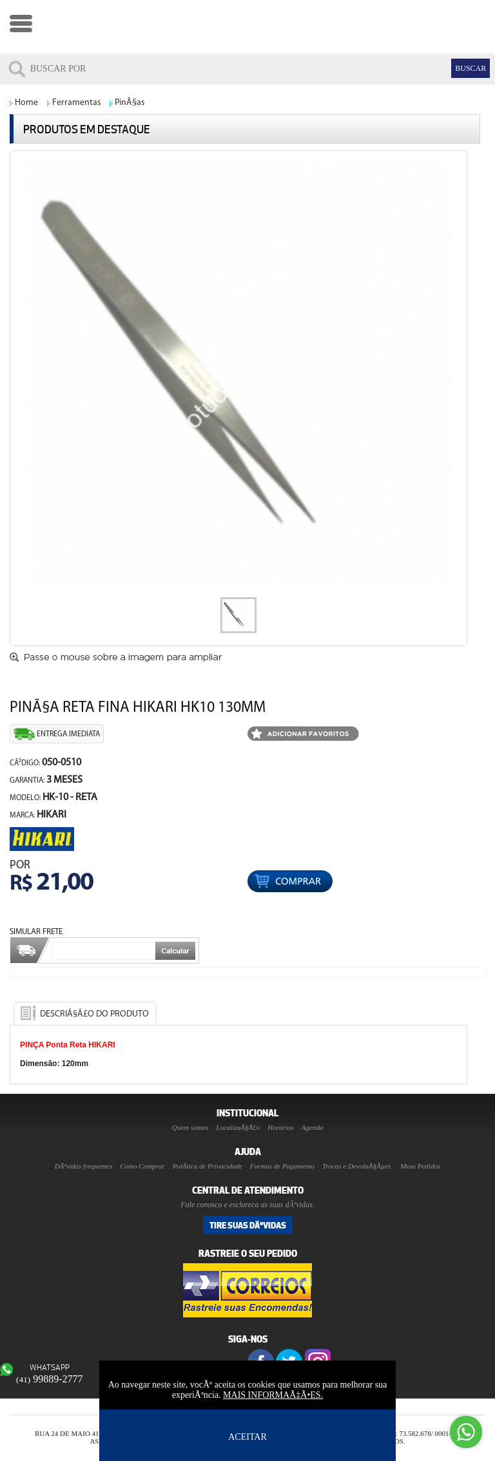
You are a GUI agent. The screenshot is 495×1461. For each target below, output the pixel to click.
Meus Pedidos (420, 1166)
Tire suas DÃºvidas (247, 1225)
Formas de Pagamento (282, 1166)
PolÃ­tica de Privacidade (207, 1166)
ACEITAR (247, 1437)
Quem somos (190, 1127)
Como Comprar (142, 1166)
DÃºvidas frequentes (83, 1166)
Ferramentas (76, 103)
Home (26, 103)
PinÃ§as (130, 103)
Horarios (280, 1127)
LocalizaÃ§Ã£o (238, 1127)
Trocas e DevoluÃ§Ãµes (356, 1166)
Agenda (313, 1127)
